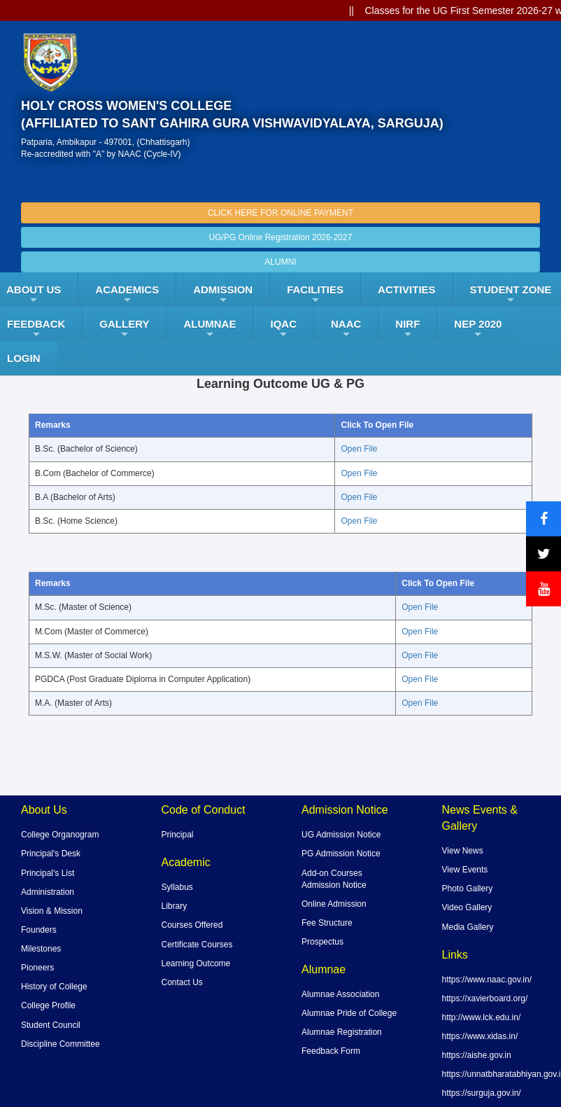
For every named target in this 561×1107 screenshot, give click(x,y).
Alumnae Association (340, 994)
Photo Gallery (467, 888)
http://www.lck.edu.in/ (481, 1017)
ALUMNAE (209, 329)
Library (174, 906)
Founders (39, 930)
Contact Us (182, 982)
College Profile (48, 1005)
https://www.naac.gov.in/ (487, 979)
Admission (223, 294)
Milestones (41, 949)
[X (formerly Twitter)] (543, 553)
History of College (54, 986)
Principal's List (47, 873)
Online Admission (334, 904)
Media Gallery (468, 927)
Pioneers (37, 968)
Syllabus (177, 887)
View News (462, 851)
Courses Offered (192, 925)
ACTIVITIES (407, 289)
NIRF (407, 329)
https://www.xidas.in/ (480, 1036)
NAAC (346, 329)
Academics (127, 294)
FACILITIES (315, 294)
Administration (47, 892)
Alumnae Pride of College (349, 1013)
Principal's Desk (50, 853)
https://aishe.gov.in (476, 1055)
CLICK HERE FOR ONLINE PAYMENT (280, 213)
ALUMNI (280, 262)
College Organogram (60, 835)
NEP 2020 (478, 329)
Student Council (50, 1025)
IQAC (283, 329)
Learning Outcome (196, 963)
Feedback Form (330, 1051)
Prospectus (322, 942)
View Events (465, 870)
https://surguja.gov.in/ (481, 1093)
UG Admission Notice (341, 835)
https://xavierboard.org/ (485, 998)
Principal (178, 835)
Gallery (124, 329)
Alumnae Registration (341, 1032)
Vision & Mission (52, 911)
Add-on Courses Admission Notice (334, 879)
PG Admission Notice (341, 853)
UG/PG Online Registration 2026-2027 (281, 237)
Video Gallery (467, 907)
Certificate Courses (197, 944)
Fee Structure (327, 923)
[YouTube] (543, 588)
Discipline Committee (60, 1044)
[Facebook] (543, 518)
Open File (359, 449)
